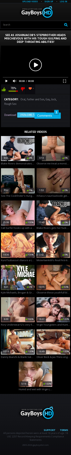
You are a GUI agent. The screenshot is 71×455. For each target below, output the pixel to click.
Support (49, 430)
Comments (48, 115)
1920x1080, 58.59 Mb (31, 114)
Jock (53, 99)
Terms (64, 430)
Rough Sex (10, 103)
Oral (23, 99)
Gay (47, 99)
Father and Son (35, 99)
